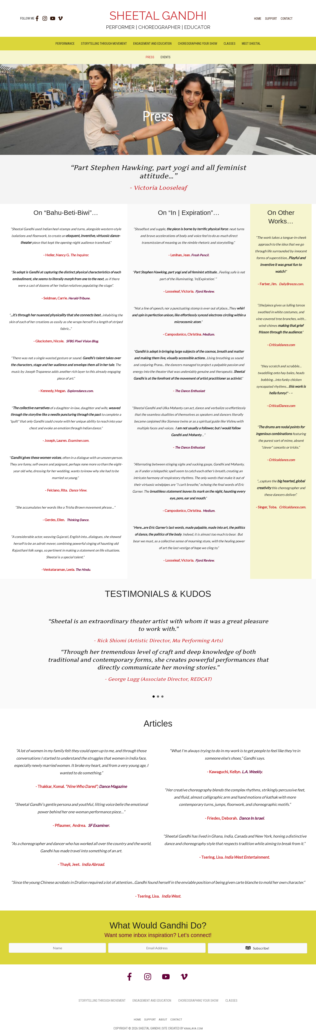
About (163, 1019)
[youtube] (54, 18)
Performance (65, 43)
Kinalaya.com (193, 1028)
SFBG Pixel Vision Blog (82, 341)
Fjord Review (204, 291)
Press (150, 57)
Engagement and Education (152, 43)
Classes (229, 43)
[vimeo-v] (61, 18)
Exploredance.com (80, 391)
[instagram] (46, 18)
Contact (287, 18)
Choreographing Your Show (197, 43)
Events (166, 57)
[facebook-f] (38, 18)
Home (257, 18)
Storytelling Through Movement (104, 43)
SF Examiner (98, 825)
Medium (208, 334)
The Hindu (82, 569)
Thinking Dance (78, 520)
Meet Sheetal (251, 43)
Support (271, 18)
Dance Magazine (113, 786)
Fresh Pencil (199, 255)
